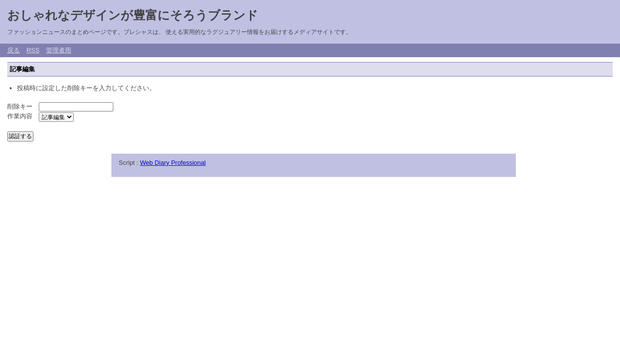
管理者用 (58, 50)
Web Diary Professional (173, 162)
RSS (33, 50)
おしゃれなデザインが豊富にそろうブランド (132, 15)
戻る (13, 50)
